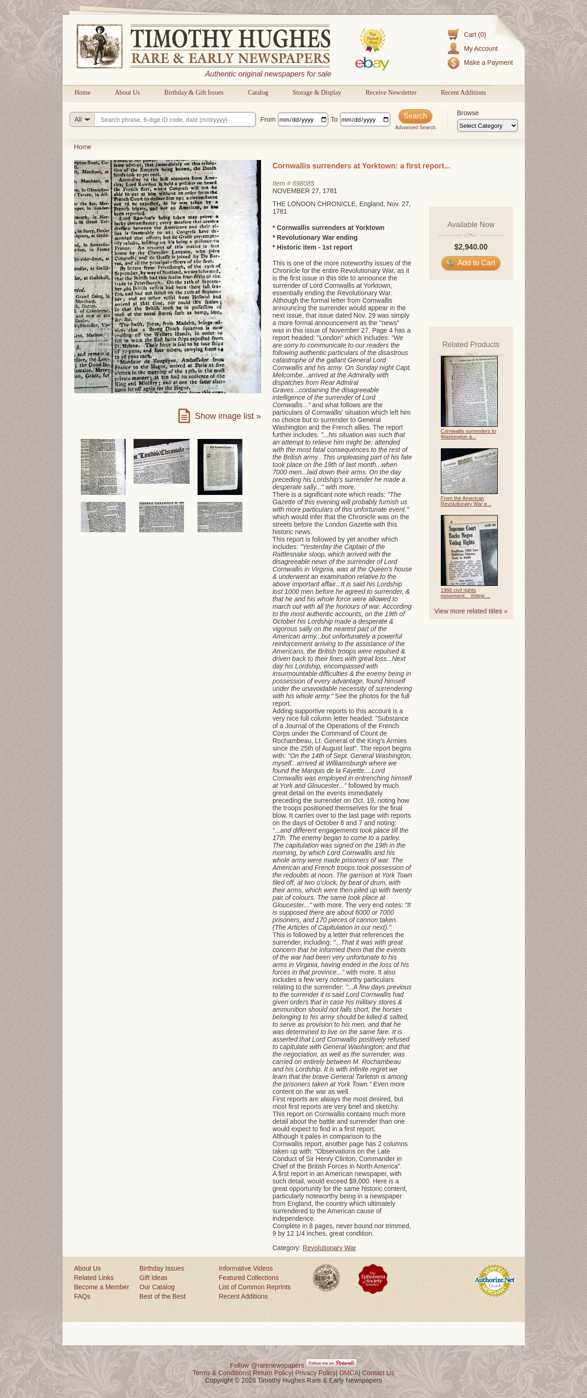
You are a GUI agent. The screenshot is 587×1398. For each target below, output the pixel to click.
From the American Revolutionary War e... (466, 501)
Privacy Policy (315, 1373)
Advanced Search (415, 127)
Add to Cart (470, 263)
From (268, 119)
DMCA (349, 1373)
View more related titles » (471, 611)
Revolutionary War (329, 1248)
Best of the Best (163, 1296)
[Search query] (163, 119)
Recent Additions (463, 92)
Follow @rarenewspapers (267, 1365)
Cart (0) (475, 34)
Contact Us (378, 1373)
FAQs (82, 1296)
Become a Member (101, 1287)
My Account (480, 48)
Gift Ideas (154, 1277)
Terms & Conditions (220, 1373)
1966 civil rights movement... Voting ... (465, 592)
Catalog (258, 92)
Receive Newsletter (391, 92)
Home (83, 92)
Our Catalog (157, 1287)
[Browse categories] (487, 125)
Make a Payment (488, 62)
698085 (303, 183)
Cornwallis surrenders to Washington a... (468, 433)
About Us (127, 92)
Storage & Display (316, 92)
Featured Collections (249, 1277)
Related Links (94, 1277)
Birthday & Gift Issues (194, 92)
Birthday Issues (162, 1268)
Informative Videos (246, 1268)
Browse (468, 113)
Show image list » (228, 416)
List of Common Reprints (255, 1287)
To (334, 119)
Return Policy (272, 1373)
